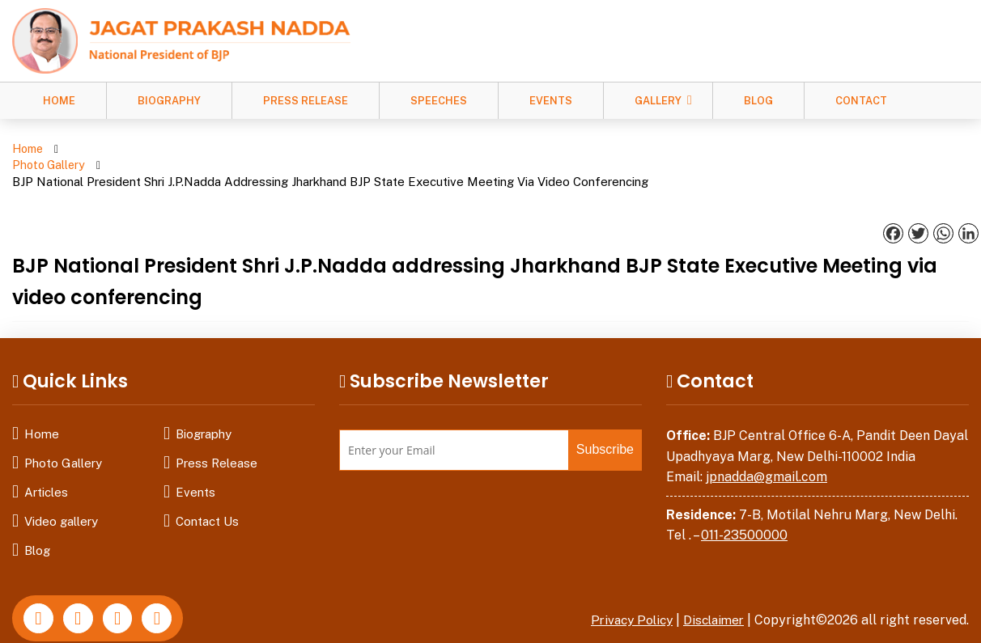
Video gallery (61, 489)
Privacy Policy (625, 587)
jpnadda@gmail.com (766, 444)
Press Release (305, 101)
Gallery (658, 101)
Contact (861, 101)
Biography (169, 101)
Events (550, 101)
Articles (46, 460)
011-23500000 (744, 502)
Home (59, 101)
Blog (758, 101)
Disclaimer (711, 587)
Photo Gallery (110, 149)
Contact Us (207, 489)
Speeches (438, 101)
